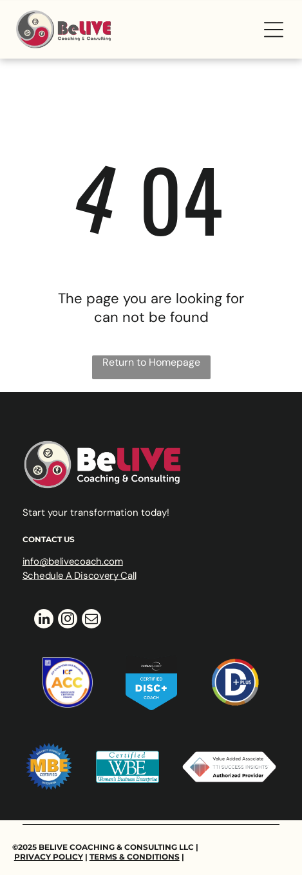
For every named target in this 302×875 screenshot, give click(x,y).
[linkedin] (43, 620)
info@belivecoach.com (73, 561)
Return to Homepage (151, 362)
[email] (91, 620)
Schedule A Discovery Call (80, 575)
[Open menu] (273, 29)
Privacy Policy (48, 856)
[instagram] (67, 620)
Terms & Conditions (135, 856)
